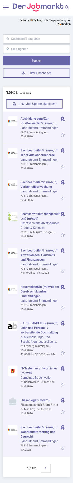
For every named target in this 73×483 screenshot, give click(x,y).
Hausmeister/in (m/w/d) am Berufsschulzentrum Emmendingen (40, 291)
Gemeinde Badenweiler (36, 377)
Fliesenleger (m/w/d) (35, 400)
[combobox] (36, 39)
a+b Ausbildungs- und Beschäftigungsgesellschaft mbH (39, 341)
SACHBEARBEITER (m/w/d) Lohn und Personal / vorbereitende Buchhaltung (39, 327)
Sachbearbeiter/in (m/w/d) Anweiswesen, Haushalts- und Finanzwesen (39, 255)
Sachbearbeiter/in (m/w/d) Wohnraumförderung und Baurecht (39, 431)
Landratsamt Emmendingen (39, 128)
